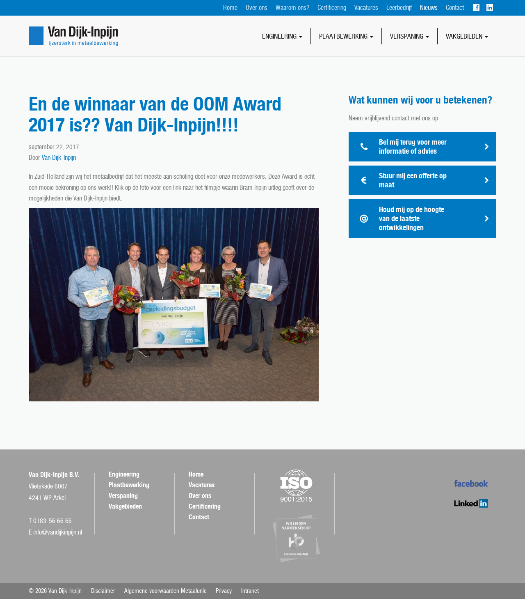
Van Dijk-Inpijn (59, 157)
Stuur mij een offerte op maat (413, 180)
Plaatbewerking (346, 36)
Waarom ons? (292, 8)
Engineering (282, 36)
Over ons (256, 8)
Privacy (224, 590)
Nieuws (429, 8)
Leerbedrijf (399, 8)
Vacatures (366, 8)
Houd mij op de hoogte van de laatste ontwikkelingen (411, 218)
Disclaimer (103, 590)
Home (230, 8)
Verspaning (409, 36)
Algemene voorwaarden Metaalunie (165, 590)
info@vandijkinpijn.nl (57, 532)
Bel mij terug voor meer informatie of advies (413, 146)
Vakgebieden (467, 36)
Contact (455, 8)
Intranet (250, 590)
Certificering (331, 8)
